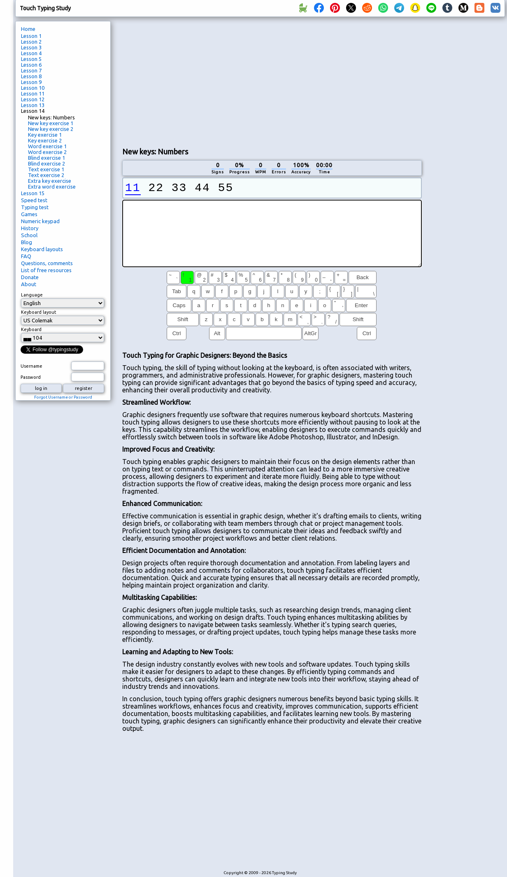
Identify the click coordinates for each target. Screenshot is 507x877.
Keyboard (31, 329)
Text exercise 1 (46, 169)
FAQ (26, 256)
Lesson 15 (32, 193)
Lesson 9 (31, 82)
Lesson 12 (32, 99)
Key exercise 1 (45, 135)
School (29, 235)
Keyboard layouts (42, 249)
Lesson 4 (31, 53)
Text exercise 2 (46, 175)
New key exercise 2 (50, 129)
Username (31, 366)
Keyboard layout (38, 312)
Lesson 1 (31, 36)
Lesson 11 (32, 93)
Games (29, 214)
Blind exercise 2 (46, 163)
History (29, 228)
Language (32, 294)
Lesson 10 (32, 88)
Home (28, 29)
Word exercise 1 (47, 146)
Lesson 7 (31, 70)
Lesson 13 (32, 105)
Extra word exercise (52, 186)
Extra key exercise (49, 181)
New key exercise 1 (50, 123)
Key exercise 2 (45, 140)
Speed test (34, 200)
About (28, 284)
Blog (26, 242)
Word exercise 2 (47, 152)
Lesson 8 (31, 76)
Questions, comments (47, 263)
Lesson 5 (31, 59)
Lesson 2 (31, 41)
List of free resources (46, 270)
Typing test (35, 207)
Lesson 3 (31, 47)
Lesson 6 (31, 65)
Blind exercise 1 (46, 158)
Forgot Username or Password (63, 397)
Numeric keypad (40, 221)
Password (31, 377)
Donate (30, 277)
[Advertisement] (219, 80)
